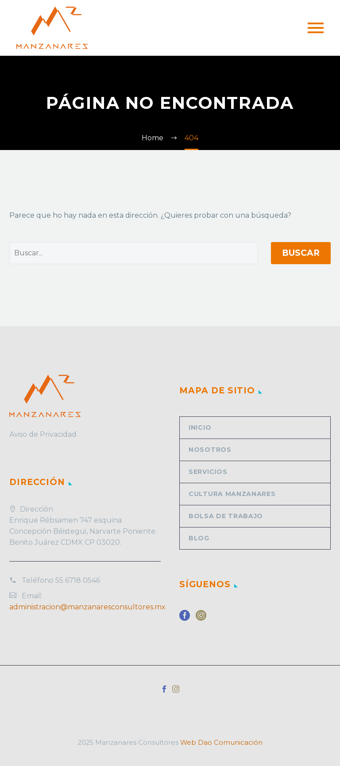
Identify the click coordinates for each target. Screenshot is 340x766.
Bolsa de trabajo (226, 516)
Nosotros (210, 450)
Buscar (301, 253)
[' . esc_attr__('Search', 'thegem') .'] (133, 253)
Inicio (200, 427)
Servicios (208, 472)
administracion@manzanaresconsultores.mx (87, 607)
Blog (199, 538)
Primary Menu (316, 28)
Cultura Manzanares (232, 494)
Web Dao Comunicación (221, 743)
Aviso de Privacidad (43, 434)
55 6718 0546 (77, 580)
